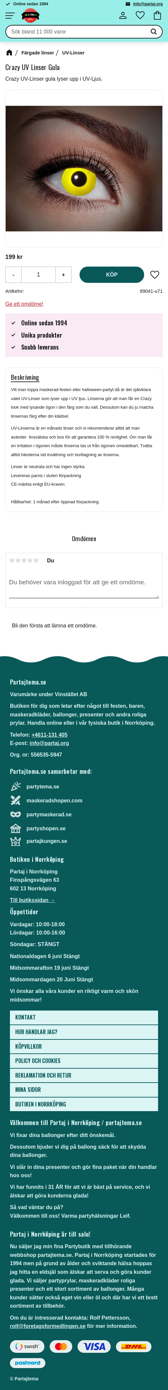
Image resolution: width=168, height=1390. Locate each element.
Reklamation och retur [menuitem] (43, 1075)
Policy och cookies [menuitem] (38, 1061)
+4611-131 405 (49, 735)
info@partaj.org (148, 4)
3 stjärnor (24, 560)
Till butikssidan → (32, 900)
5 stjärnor (36, 560)
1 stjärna (12, 560)
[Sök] (153, 32)
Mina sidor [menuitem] (28, 1090)
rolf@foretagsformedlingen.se (47, 1326)
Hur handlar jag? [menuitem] (36, 1032)
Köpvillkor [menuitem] (28, 1046)
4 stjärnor (30, 560)
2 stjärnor (18, 560)
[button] (10, 16)
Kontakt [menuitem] (25, 1017)
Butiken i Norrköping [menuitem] (40, 1104)
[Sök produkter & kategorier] (75, 32)
